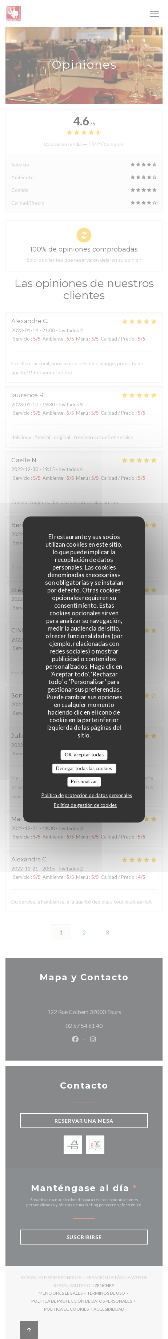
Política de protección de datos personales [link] (86, 795)
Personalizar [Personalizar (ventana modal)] (84, 781)
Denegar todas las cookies (84, 768)
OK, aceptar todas (84, 754)
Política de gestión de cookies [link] (85, 805)
